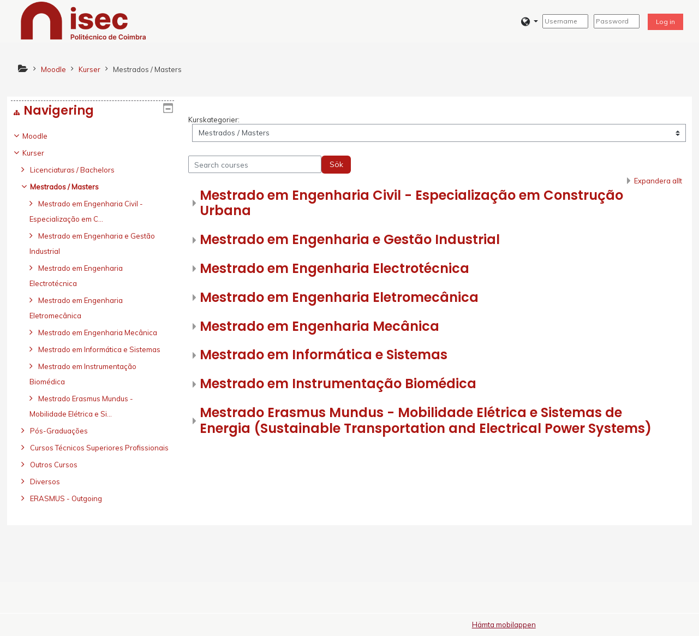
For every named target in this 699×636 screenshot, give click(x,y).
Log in (665, 21)
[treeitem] (92, 340)
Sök (336, 164)
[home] (83, 20)
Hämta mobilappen (504, 624)
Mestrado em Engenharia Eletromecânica (339, 297)
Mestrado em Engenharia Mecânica (319, 326)
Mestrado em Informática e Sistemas (323, 355)
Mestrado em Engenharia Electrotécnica (334, 268)
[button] (529, 21)
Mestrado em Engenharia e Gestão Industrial (350, 239)
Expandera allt (658, 180)
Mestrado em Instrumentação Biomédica (338, 384)
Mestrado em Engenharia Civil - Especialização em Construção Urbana (411, 203)
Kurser (41, 152)
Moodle (43, 136)
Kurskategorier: (214, 119)
